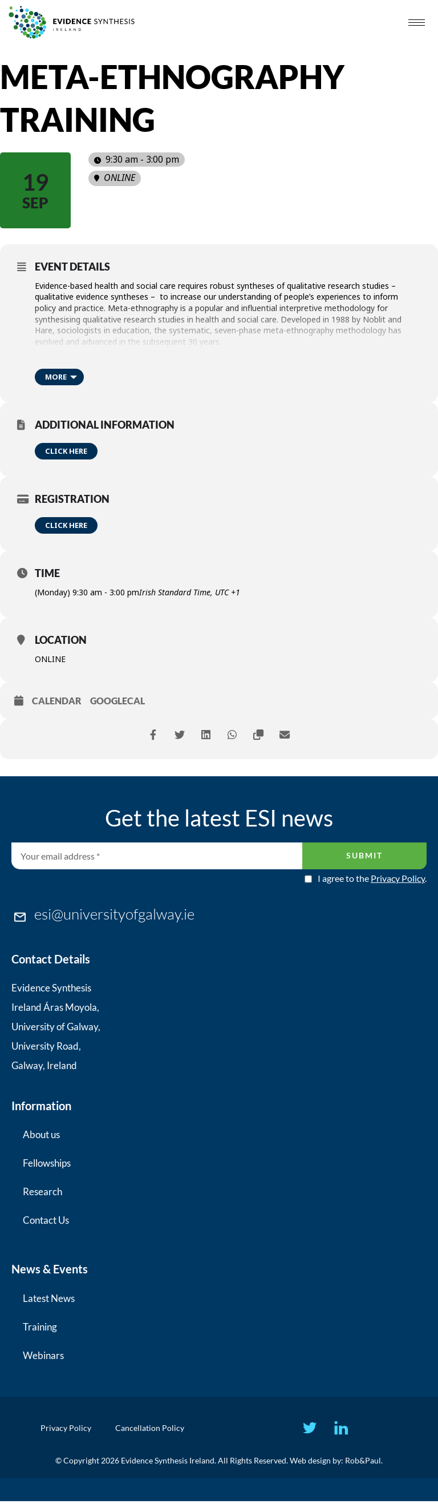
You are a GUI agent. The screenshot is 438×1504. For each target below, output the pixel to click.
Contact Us (46, 1220)
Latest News (49, 1298)
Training (40, 1327)
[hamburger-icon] (416, 22)
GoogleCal (117, 700)
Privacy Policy (398, 878)
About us (41, 1134)
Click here (66, 451)
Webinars (43, 1355)
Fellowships (47, 1163)
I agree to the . (372, 878)
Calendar (57, 700)
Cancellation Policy (154, 1429)
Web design (310, 1463)
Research (42, 1191)
